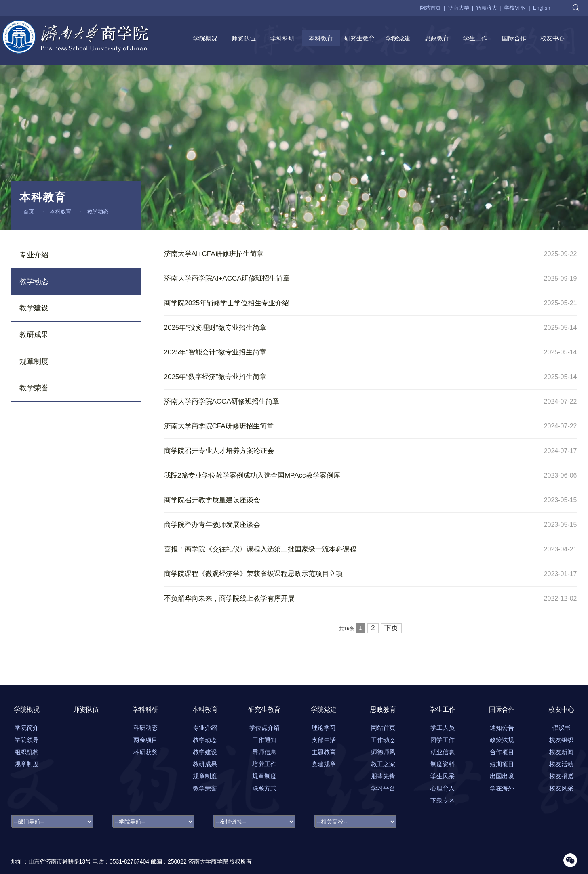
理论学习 (324, 727)
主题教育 (324, 751)
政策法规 (502, 739)
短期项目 (502, 764)
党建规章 (324, 764)
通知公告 (502, 727)
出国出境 (502, 776)
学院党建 (398, 38)
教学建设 (33, 308)
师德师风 (383, 751)
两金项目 (145, 739)
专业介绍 (33, 255)
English (541, 8)
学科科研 (282, 38)
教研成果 (33, 335)
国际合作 (514, 38)
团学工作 (442, 739)
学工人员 (442, 727)
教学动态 (97, 211)
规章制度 (33, 361)
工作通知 (264, 739)
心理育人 (442, 788)
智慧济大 (486, 8)
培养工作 (264, 764)
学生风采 (442, 776)
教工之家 (383, 764)
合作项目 (502, 751)
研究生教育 (359, 38)
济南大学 (458, 8)
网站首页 (430, 8)
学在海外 (502, 788)
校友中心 (552, 38)
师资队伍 (244, 38)
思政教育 (437, 38)
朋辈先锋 (383, 776)
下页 (391, 628)
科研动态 (145, 727)
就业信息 (442, 751)
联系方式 (264, 788)
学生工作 (475, 38)
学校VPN (515, 8)
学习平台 (383, 788)
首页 (28, 211)
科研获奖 (145, 751)
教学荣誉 (33, 388)
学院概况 (205, 38)
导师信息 (264, 751)
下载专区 (442, 800)
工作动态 (383, 739)
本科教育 (321, 38)
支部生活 (324, 739)
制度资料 (442, 764)
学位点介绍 (264, 727)
